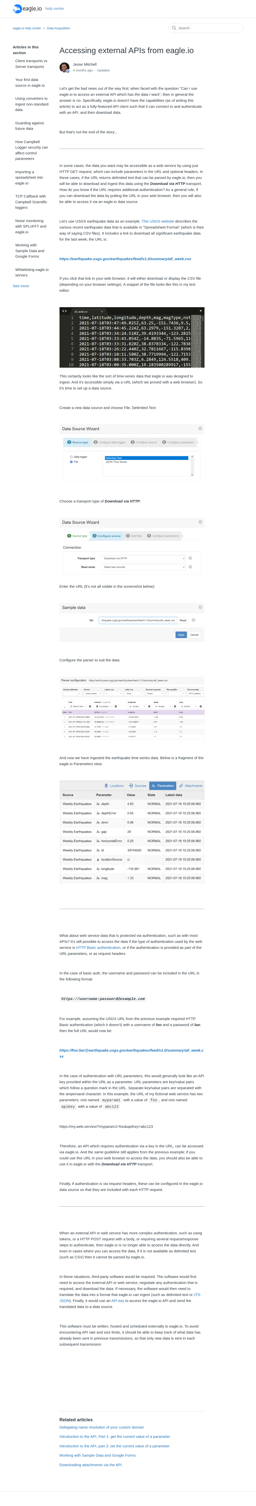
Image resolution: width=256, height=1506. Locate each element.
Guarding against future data (29, 126)
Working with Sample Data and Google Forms (29, 250)
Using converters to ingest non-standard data (31, 104)
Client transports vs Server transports (31, 64)
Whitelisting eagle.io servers (31, 272)
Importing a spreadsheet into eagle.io (29, 177)
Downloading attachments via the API (91, 1464)
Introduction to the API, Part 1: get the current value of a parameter (115, 1436)
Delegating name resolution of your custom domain (102, 1426)
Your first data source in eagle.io (30, 82)
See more (21, 286)
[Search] (205, 28)
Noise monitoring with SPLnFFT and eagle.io (30, 226)
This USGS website (158, 221)
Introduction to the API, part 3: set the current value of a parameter (115, 1445)
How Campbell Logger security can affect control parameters (31, 150)
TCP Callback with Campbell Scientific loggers (31, 202)
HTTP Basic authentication (98, 947)
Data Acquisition (58, 28)
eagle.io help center (27, 28)
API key (117, 1300)
